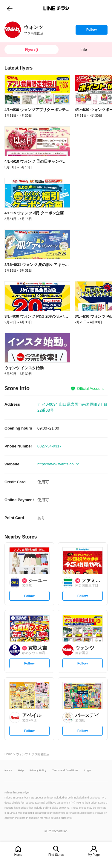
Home (18, 854)
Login (87, 770)
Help (21, 770)
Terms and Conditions (65, 770)
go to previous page (9, 8)
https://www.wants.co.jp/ (58, 464)
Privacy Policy (38, 770)
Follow (91, 31)
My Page (93, 854)
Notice (8, 770)
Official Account (90, 388)
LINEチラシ (56, 8)
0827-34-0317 (49, 446)
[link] (12, 29)
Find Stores (56, 854)
